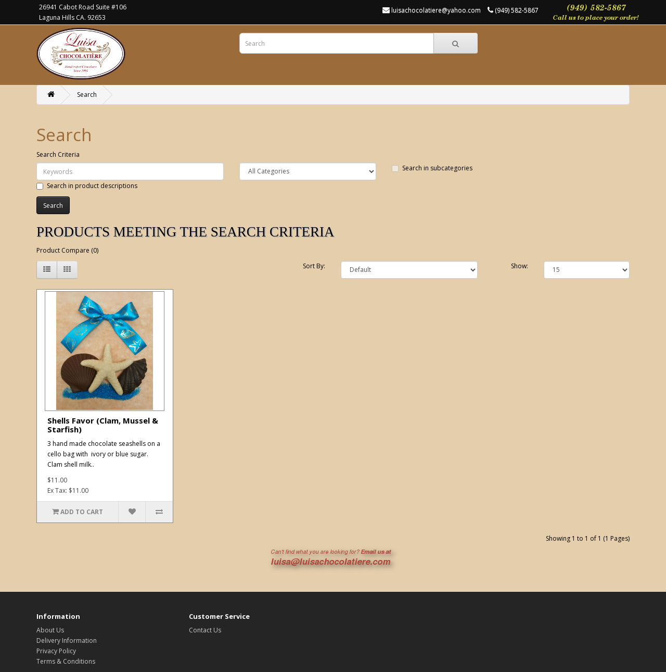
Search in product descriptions (86, 185)
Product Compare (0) (67, 250)
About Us (50, 630)
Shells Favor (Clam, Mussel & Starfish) (102, 424)
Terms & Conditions (65, 661)
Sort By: (314, 266)
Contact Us (205, 630)
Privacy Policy (56, 650)
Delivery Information (66, 640)
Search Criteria (58, 154)
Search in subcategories (432, 168)
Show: (519, 266)
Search (87, 94)
